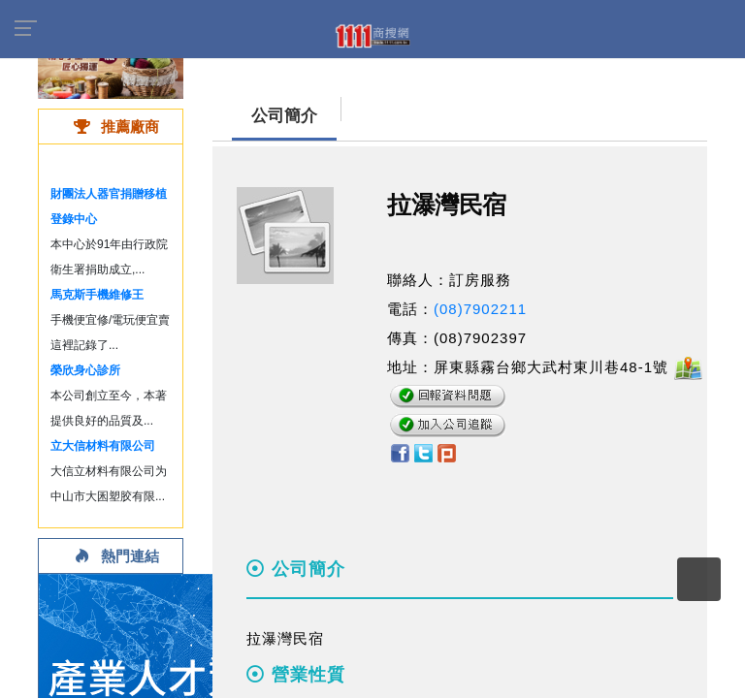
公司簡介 (284, 116)
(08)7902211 (480, 309)
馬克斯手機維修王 (97, 294)
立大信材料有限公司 (102, 446)
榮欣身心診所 (85, 370)
